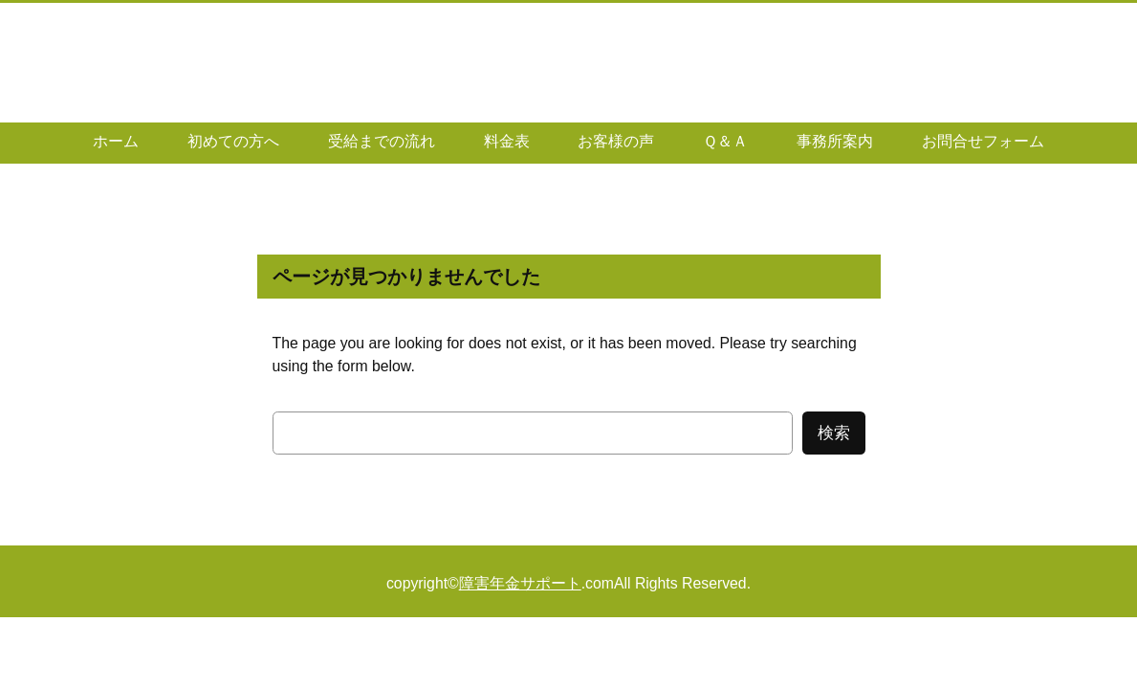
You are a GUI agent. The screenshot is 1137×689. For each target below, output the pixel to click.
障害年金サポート (520, 583)
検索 (834, 433)
